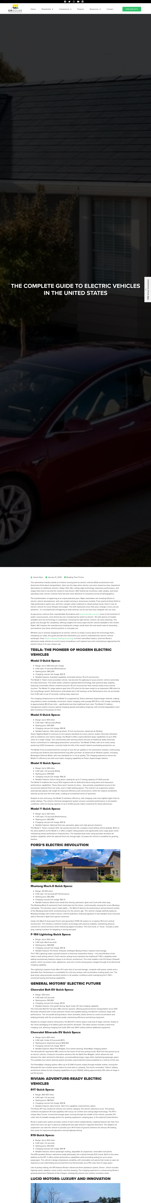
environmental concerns (89, 614)
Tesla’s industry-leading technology (59, 638)
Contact (110, 9)
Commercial (65, 9)
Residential (47, 9)
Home (33, 9)
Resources (95, 9)
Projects (80, 9)
